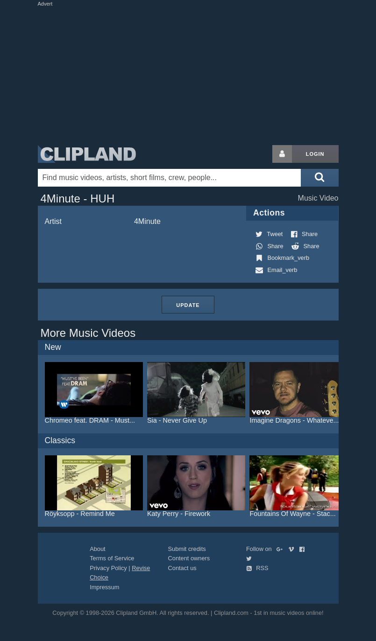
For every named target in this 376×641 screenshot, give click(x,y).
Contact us (182, 567)
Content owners (189, 558)
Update (187, 305)
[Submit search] (319, 178)
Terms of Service (112, 558)
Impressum (104, 587)
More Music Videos (88, 333)
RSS (257, 567)
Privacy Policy (108, 567)
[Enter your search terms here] (169, 178)
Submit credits (187, 548)
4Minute (147, 221)
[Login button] (282, 154)
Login (315, 154)
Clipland (87, 154)
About (97, 548)
